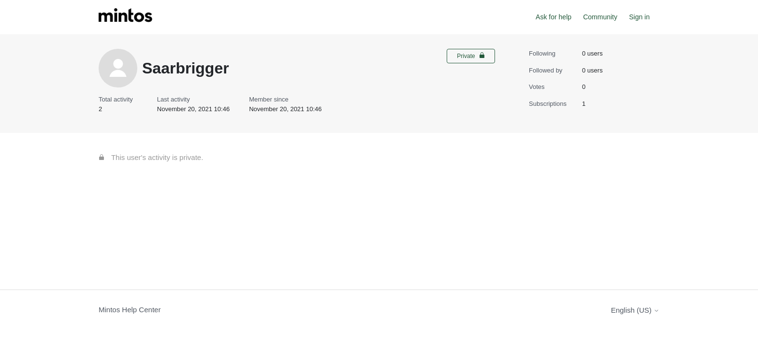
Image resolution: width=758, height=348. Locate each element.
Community (600, 17)
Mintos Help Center (129, 309)
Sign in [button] (639, 17)
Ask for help (553, 17)
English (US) (635, 310)
